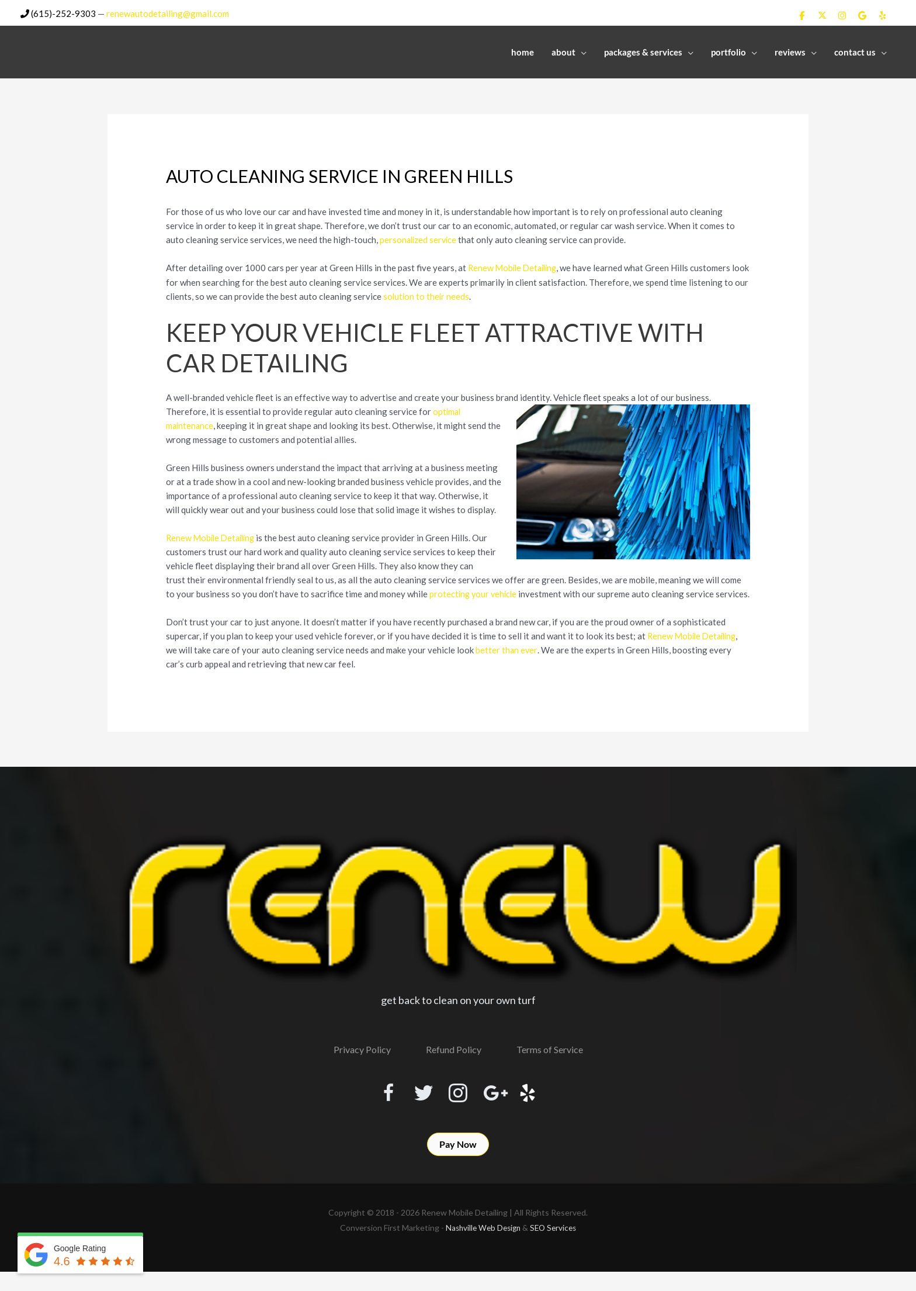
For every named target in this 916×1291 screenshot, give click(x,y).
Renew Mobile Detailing (515, 266)
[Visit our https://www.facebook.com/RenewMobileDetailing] (374, 1106)
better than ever (507, 662)
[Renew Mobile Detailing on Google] (862, 14)
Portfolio (728, 51)
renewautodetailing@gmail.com (167, 12)
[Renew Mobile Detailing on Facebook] (802, 14)
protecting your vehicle (474, 592)
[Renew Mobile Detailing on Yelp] (882, 14)
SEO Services (555, 1247)
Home (522, 51)
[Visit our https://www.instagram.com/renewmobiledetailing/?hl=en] (458, 1106)
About (563, 51)
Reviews (790, 51)
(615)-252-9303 (58, 12)
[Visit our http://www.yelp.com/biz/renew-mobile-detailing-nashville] (542, 1106)
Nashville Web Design (482, 1247)
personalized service (419, 238)
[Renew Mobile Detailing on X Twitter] (822, 14)
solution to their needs (453, 294)
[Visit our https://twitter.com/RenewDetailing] (416, 1106)
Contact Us (855, 51)
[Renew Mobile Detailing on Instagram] (842, 14)
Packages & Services (643, 51)
